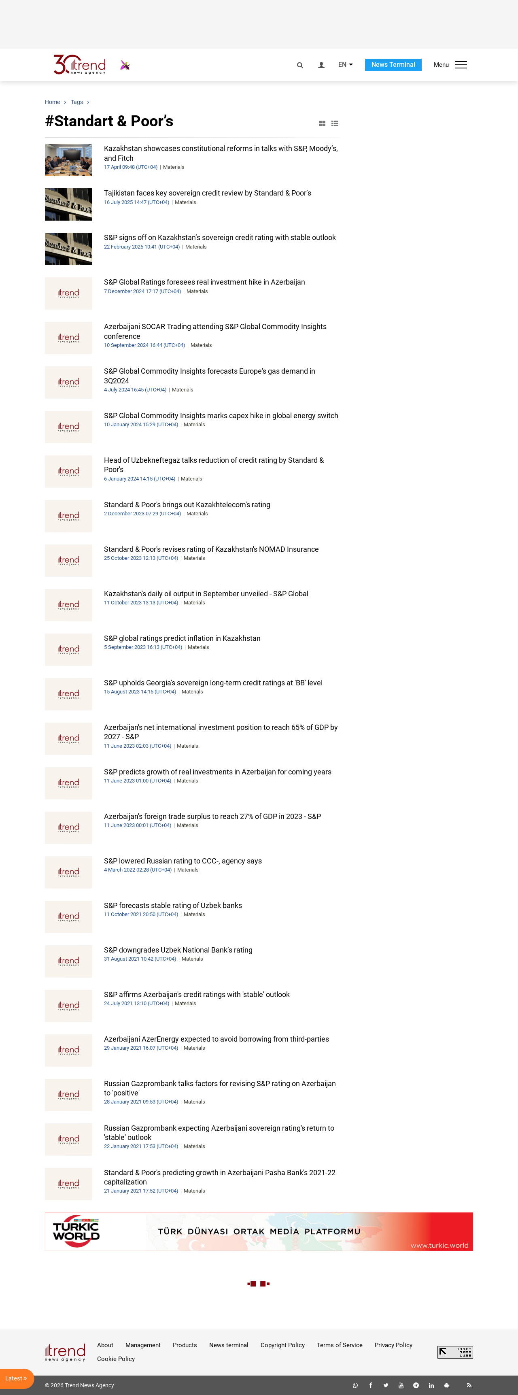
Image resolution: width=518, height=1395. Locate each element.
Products (185, 1345)
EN (342, 65)
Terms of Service (340, 1345)
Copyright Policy (283, 1345)
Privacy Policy (393, 1345)
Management (143, 1345)
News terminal (228, 1345)
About (105, 1345)
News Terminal (393, 64)
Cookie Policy (116, 1359)
